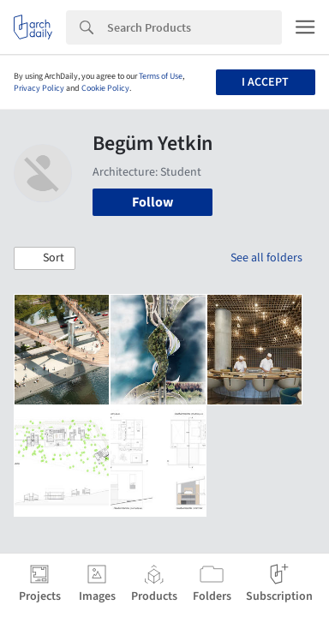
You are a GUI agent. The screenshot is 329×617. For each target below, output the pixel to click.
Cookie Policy (105, 88)
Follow (152, 202)
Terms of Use (160, 76)
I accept (265, 82)
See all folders (266, 258)
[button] (44, 259)
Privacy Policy (39, 88)
